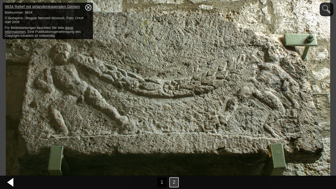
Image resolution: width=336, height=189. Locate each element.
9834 (42, 6)
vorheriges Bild (10, 182)
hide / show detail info (88, 7)
